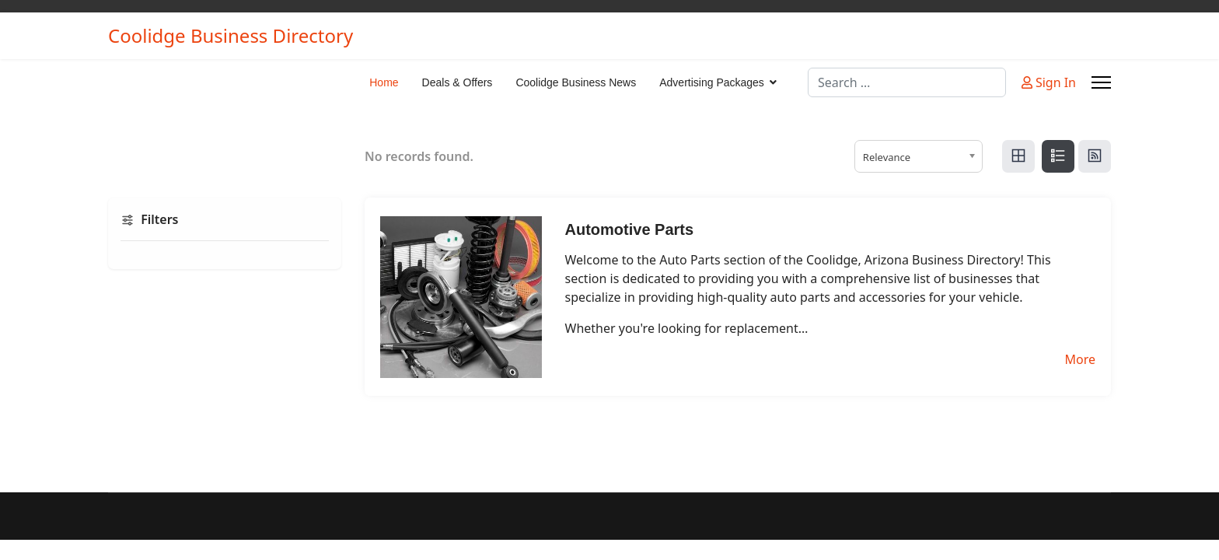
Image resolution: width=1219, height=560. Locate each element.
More (1079, 359)
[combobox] (907, 82)
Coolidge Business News (575, 82)
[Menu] (1101, 82)
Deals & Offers (457, 82)
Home (383, 82)
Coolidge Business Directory (230, 35)
